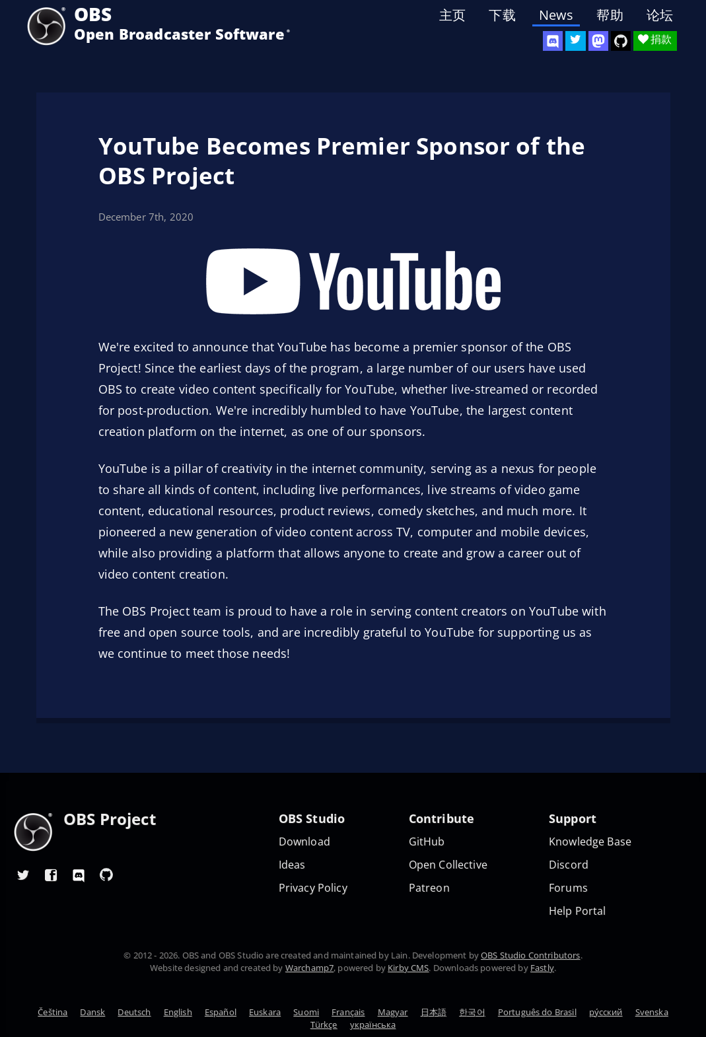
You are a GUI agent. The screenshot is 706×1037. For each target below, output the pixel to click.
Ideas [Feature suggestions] (292, 865)
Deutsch (134, 1012)
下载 (502, 15)
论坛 (660, 15)
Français (348, 1012)
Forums (568, 888)
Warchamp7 (309, 968)
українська (373, 1024)
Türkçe (323, 1024)
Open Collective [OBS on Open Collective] (448, 865)
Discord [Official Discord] (568, 865)
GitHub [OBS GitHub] (427, 842)
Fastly (542, 968)
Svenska (651, 1012)
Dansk (92, 1012)
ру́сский (606, 1012)
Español (220, 1012)
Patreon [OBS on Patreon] (429, 888)
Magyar (393, 1012)
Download (304, 842)
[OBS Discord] (553, 41)
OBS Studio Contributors (530, 955)
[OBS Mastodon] (598, 41)
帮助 (609, 15)
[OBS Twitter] (575, 41)
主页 (452, 15)
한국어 (472, 1012)
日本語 (433, 1012)
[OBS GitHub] (106, 874)
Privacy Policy (313, 888)
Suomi (306, 1012)
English (178, 1012)
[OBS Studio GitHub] (621, 41)
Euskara (265, 1012)
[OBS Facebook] (51, 874)
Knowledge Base (590, 842)
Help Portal (577, 911)
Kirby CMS (408, 968)
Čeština (52, 1012)
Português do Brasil (537, 1012)
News (556, 15)
